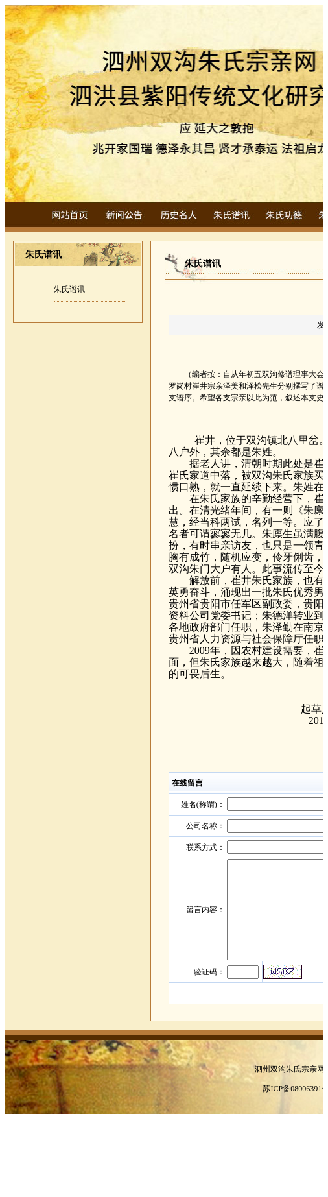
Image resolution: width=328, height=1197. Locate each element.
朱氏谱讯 (69, 289)
